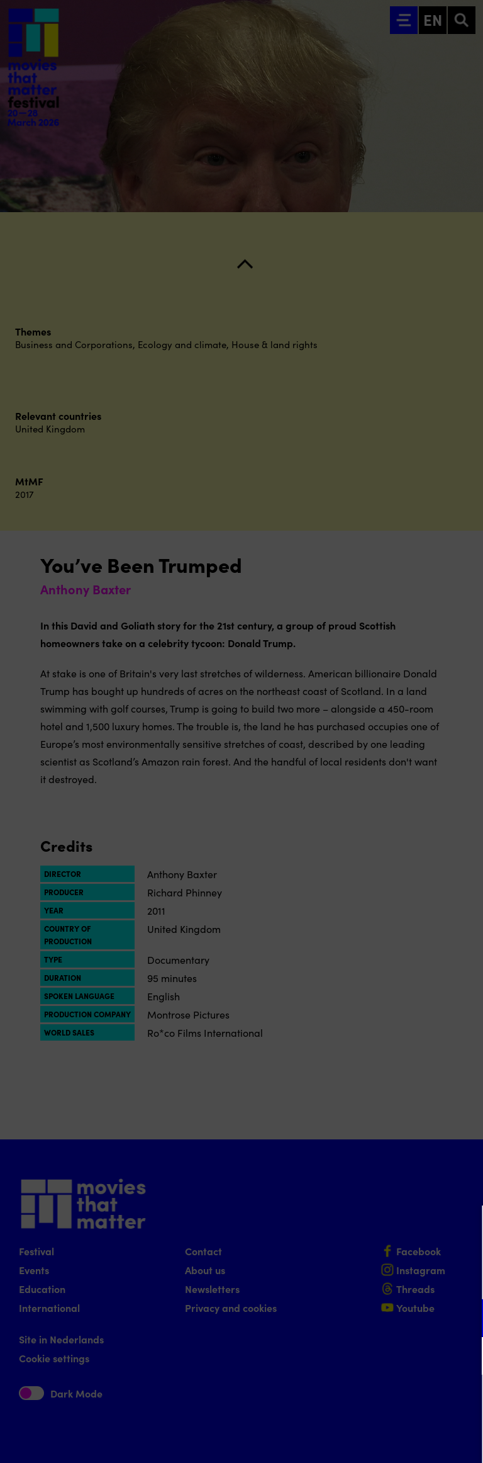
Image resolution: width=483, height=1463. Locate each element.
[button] (363, 1317)
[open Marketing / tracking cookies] (463, 1357)
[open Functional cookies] (463, 1319)
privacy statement (326, 1276)
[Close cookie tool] (463, 1228)
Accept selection (376, 1439)
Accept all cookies (376, 1402)
